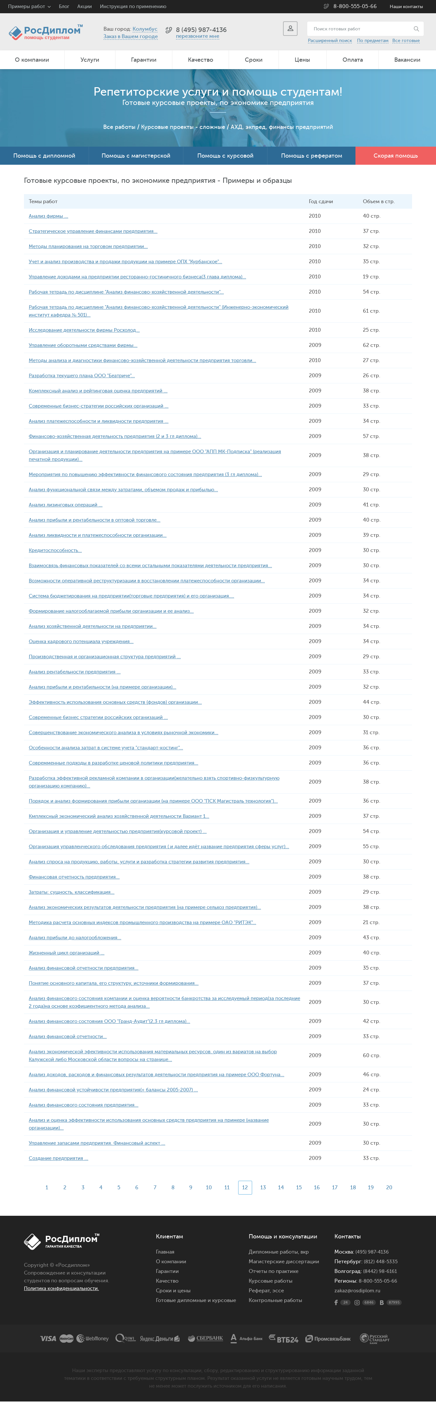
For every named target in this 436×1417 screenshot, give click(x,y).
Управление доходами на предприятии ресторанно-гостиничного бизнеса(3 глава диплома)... (146, 277)
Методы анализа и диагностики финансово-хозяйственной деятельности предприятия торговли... (152, 360)
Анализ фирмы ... (50, 216)
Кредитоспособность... (58, 550)
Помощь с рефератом (311, 155)
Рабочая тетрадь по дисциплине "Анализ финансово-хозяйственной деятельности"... (135, 292)
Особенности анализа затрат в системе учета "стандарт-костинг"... (112, 748)
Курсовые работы (270, 1296)
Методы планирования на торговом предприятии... (93, 246)
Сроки (254, 60)
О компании (32, 60)
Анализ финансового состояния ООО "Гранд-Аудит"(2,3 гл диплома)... (116, 1029)
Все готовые (406, 40)
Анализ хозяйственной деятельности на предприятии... (98, 626)
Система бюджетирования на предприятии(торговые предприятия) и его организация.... (139, 596)
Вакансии (407, 60)
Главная (165, 1267)
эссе (278, 1306)
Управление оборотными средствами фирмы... (87, 345)
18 (359, 1203)
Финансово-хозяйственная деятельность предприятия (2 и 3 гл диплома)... (122, 436)
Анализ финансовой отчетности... (71, 1044)
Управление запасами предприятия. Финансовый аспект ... (101, 1159)
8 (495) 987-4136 (201, 30)
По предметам (372, 40)
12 (246, 1203)
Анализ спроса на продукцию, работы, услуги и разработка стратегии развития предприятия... (147, 869)
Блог (64, 6)
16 (321, 1203)
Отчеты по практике (274, 1287)
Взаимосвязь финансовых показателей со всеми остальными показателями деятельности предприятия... (159, 565)
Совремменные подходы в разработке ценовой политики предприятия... (120, 763)
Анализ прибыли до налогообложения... (78, 945)
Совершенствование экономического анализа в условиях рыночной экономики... (131, 732)
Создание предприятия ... (60, 1174)
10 (209, 1203)
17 (340, 1203)
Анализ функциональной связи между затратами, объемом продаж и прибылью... (130, 490)
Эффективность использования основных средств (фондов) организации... (122, 702)
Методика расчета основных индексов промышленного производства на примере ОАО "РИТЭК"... (151, 930)
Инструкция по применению (133, 6)
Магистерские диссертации (284, 1277)
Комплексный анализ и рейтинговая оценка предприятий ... (103, 391)
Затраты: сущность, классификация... (75, 900)
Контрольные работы (275, 1316)
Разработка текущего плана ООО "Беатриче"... (86, 376)
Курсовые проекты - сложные (183, 127)
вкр (304, 1267)
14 (284, 1203)
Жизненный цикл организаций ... (69, 961)
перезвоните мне (197, 36)
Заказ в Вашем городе (131, 36)
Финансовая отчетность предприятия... (78, 885)
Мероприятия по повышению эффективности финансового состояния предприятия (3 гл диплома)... (154, 474)
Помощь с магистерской (136, 155)
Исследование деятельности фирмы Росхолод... (89, 330)
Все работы (119, 127)
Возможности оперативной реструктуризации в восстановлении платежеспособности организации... (157, 581)
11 (227, 1203)
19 (377, 1203)
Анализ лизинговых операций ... (68, 505)
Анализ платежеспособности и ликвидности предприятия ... (104, 421)
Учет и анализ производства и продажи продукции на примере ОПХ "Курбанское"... (133, 262)
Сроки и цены (173, 1306)
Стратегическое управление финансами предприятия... (98, 231)
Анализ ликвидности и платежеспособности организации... (103, 535)
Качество (200, 60)
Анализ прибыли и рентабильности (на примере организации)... (108, 687)
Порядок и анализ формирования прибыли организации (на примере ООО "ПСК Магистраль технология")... (163, 801)
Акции (84, 6)
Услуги (90, 60)
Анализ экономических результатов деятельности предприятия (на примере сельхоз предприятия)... (154, 915)
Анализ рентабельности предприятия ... (78, 672)
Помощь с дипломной (44, 155)
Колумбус (145, 29)
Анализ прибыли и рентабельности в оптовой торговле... (100, 520)
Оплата (353, 60)
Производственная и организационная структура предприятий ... (111, 657)
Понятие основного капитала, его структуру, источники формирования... (121, 991)
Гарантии (144, 60)
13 (265, 1203)
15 (302, 1203)
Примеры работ (26, 6)
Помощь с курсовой (225, 155)
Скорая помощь (396, 155)
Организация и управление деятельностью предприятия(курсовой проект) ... (125, 831)
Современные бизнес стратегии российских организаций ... (104, 717)
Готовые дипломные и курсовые (196, 1316)
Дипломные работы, (274, 1267)
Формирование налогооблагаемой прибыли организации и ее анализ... (118, 611)
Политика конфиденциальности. (65, 1304)
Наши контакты (406, 6)
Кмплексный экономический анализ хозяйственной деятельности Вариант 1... (126, 816)
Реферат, (260, 1306)
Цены (302, 60)
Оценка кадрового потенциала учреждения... (85, 641)
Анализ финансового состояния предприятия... (88, 1120)
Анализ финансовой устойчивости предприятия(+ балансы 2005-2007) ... (120, 1105)
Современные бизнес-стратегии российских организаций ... (105, 406)
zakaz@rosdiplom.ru (358, 1306)
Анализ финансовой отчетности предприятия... (88, 976)
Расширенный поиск (330, 40)
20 (396, 1203)
